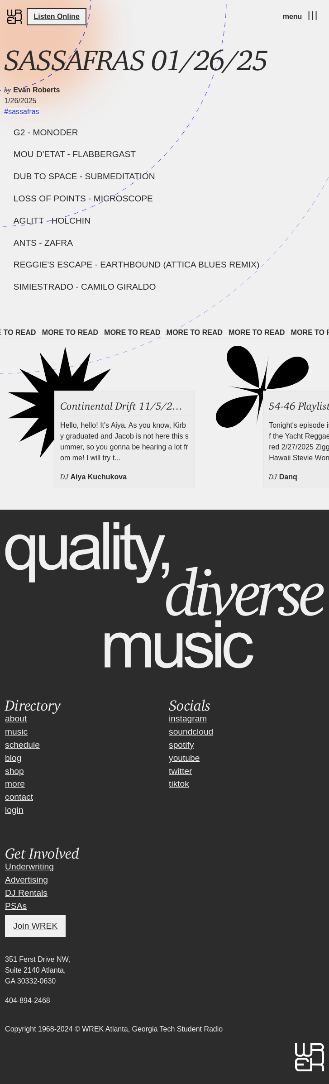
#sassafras (21, 111)
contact (19, 797)
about (16, 718)
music (16, 731)
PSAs (16, 906)
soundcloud (191, 731)
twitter (180, 771)
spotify (181, 745)
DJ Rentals (26, 893)
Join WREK (35, 926)
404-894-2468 (27, 1000)
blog (13, 758)
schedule (22, 745)
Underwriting (29, 866)
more (15, 783)
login (14, 810)
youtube (184, 758)
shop (14, 771)
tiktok (179, 783)
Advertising (26, 879)
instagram (188, 718)
